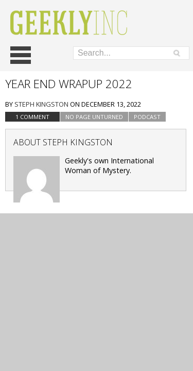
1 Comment (32, 117)
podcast (147, 117)
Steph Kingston (41, 104)
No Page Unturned (94, 117)
